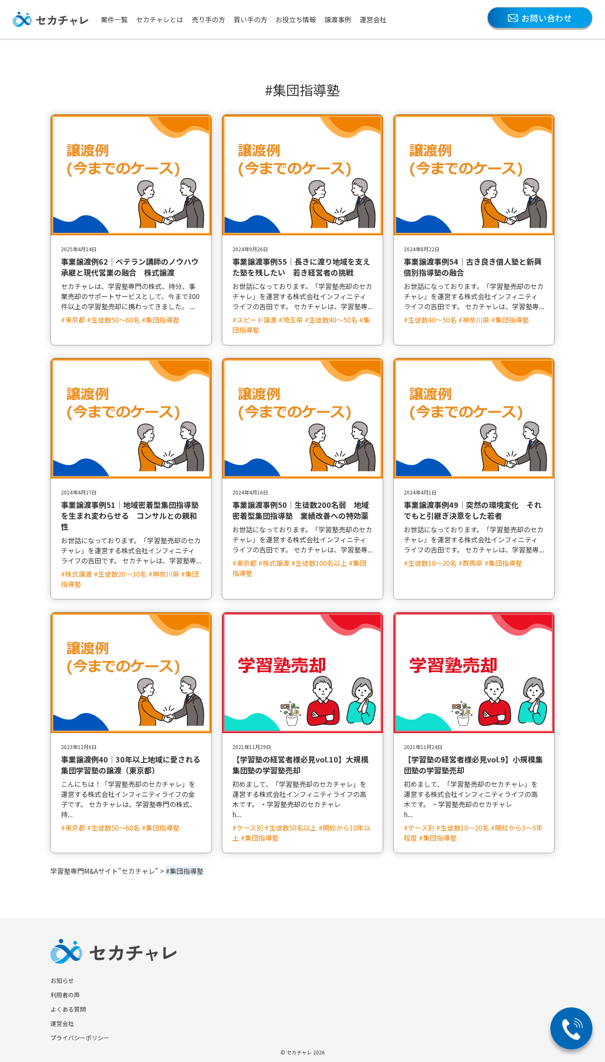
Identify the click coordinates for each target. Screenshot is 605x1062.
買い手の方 (250, 19)
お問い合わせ (540, 18)
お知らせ (62, 980)
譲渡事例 (337, 19)
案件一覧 (114, 19)
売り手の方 (208, 19)
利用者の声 (65, 995)
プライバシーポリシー (79, 1037)
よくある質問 (68, 1009)
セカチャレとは (159, 19)
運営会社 (373, 19)
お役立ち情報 (296, 19)
